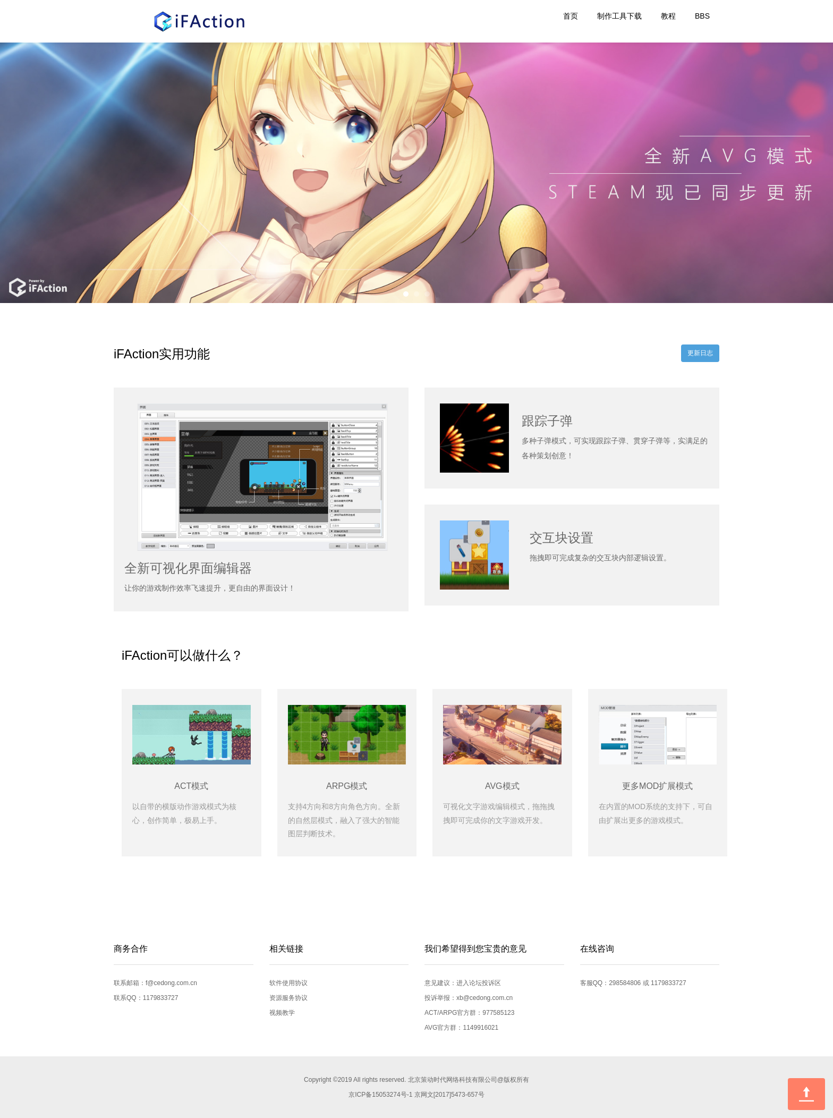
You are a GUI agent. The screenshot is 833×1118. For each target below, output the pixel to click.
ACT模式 (191, 786)
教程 (668, 16)
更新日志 (700, 353)
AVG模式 (502, 786)
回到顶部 (806, 1094)
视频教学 (282, 1012)
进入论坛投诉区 (478, 983)
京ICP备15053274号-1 (380, 1094)
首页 (570, 16)
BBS (702, 16)
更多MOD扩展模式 (657, 786)
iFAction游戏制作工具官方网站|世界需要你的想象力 (193, 21)
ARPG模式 (346, 786)
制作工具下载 (619, 16)
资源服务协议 (288, 998)
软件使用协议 (288, 983)
